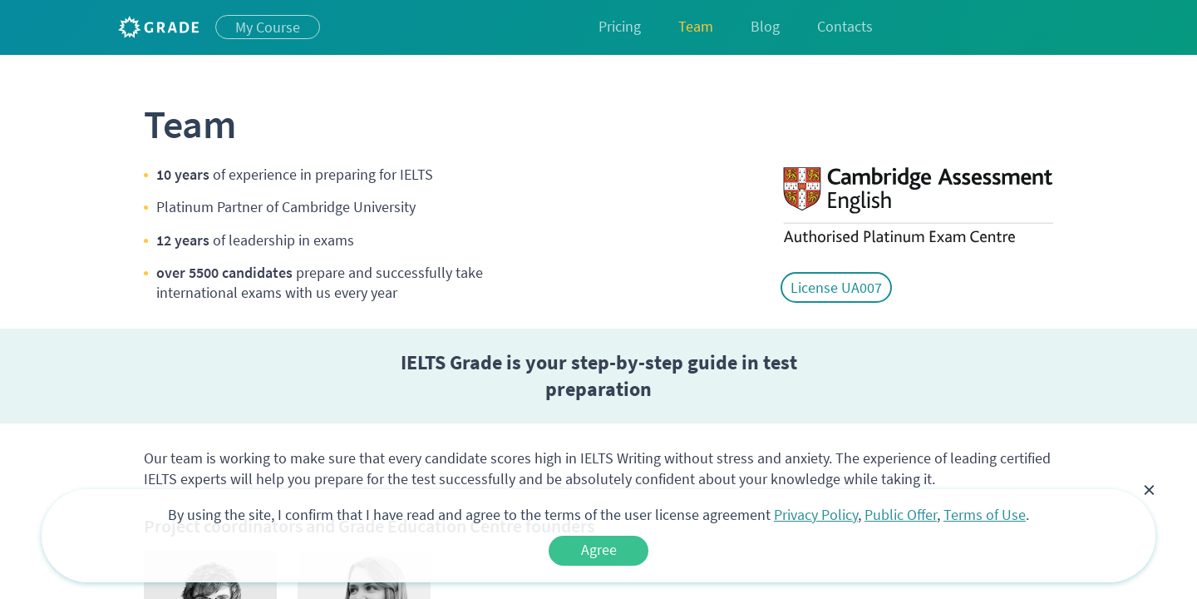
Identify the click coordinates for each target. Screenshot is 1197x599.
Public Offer (900, 514)
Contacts (845, 26)
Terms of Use (984, 514)
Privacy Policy (816, 514)
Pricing (619, 26)
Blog (765, 26)
